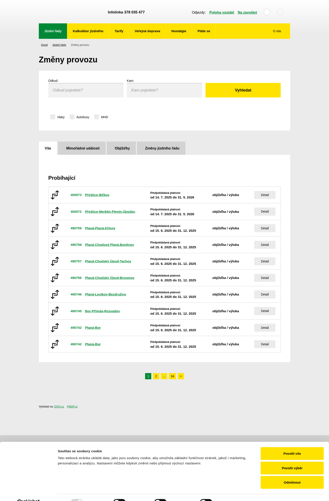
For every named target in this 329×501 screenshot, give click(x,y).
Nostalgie (178, 31)
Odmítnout (292, 472)
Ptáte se (204, 31)
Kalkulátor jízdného (88, 31)
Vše (48, 148)
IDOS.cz (59, 406)
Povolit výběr (292, 458)
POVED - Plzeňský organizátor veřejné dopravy (71, 11)
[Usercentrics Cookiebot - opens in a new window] (28, 492)
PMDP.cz (72, 406)
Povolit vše (292, 443)
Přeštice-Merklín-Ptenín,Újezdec (110, 211)
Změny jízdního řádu (162, 148)
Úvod (44, 45)
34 (172, 376)
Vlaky (57, 117)
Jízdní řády (53, 31)
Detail (265, 195)
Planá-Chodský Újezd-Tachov (108, 261)
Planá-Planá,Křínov (100, 228)
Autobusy (80, 117)
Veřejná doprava (147, 31)
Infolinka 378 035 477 (126, 12)
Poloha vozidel (221, 12)
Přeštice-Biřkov (97, 195)
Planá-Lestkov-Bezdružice (105, 294)
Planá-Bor (93, 327)
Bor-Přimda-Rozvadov (102, 311)
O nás (277, 31)
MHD (101, 117)
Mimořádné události (82, 148)
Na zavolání (247, 12)
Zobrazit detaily (233, 492)
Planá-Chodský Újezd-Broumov (109, 278)
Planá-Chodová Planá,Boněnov (109, 245)
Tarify (119, 31)
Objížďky (122, 148)
